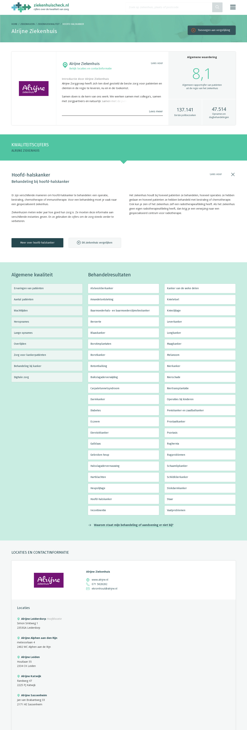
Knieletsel (173, 299)
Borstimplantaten (100, 343)
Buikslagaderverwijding (104, 377)
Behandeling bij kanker (27, 366)
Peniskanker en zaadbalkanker (185, 410)
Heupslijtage (97, 488)
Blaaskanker (97, 332)
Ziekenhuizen (27, 24)
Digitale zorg (21, 377)
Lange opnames (23, 332)
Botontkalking (98, 366)
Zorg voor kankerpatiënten (30, 355)
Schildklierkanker (177, 477)
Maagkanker (174, 343)
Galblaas (95, 443)
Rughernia (173, 443)
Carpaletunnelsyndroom (104, 388)
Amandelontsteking (101, 299)
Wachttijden (21, 310)
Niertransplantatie (178, 388)
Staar (170, 499)
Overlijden (20, 343)
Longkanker (174, 332)
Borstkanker (97, 355)
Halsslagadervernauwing (105, 466)
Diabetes (95, 410)
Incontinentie (98, 510)
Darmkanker (97, 399)
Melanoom (173, 355)
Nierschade (173, 377)
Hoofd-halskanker (101, 499)
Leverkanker (174, 321)
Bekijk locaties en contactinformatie (90, 68)
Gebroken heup (99, 454)
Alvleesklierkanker (101, 288)
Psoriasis (172, 432)
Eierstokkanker (99, 432)
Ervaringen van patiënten (29, 288)
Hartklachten (98, 477)
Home (14, 24)
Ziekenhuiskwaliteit (49, 24)
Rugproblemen (176, 454)
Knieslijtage (174, 310)
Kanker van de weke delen (183, 288)
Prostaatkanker (176, 421)
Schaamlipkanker (177, 466)
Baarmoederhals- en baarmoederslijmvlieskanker (120, 310)
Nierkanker (173, 366)
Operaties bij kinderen (180, 399)
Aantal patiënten (23, 299)
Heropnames (21, 321)
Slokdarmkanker (177, 488)
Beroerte (95, 321)
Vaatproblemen (176, 510)
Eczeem (95, 421)
